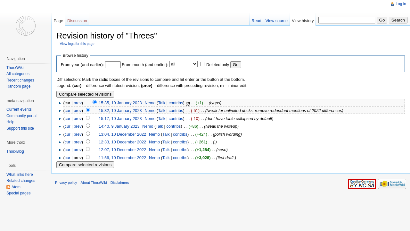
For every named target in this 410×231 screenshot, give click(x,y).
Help (10, 122)
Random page (18, 86)
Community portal (21, 116)
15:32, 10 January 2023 (120, 110)
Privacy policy (66, 182)
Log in (401, 4)
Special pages (18, 193)
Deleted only (217, 64)
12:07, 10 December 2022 (122, 149)
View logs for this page (77, 44)
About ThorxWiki (94, 182)
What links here (19, 174)
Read (256, 20)
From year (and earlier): (82, 64)
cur (67, 110)
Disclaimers (120, 182)
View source (277, 20)
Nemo (149, 102)
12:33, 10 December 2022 (122, 142)
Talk (161, 102)
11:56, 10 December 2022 (122, 157)
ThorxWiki (14, 67)
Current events (19, 109)
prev (78, 102)
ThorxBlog (15, 151)
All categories (17, 74)
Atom (16, 187)
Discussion (77, 20)
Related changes (20, 180)
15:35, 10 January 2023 (120, 102)
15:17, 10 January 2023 (120, 118)
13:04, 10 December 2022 (122, 134)
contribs (176, 102)
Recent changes (20, 80)
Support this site (20, 128)
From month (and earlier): (145, 64)
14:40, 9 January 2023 (119, 126)
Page (58, 20)
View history (303, 20)
